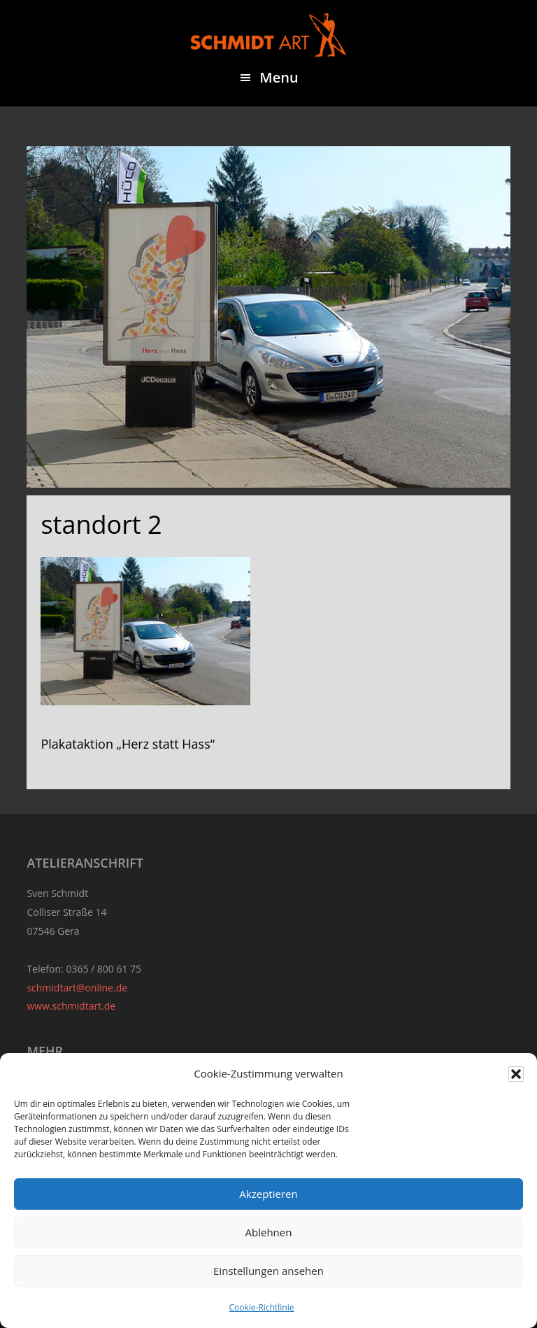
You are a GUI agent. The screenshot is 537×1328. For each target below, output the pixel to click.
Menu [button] (278, 77)
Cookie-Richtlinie (261, 1307)
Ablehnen (268, 1232)
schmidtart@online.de (77, 987)
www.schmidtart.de (71, 1005)
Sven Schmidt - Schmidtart (268, 34)
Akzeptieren (268, 1194)
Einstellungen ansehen (268, 1271)
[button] (516, 1074)
